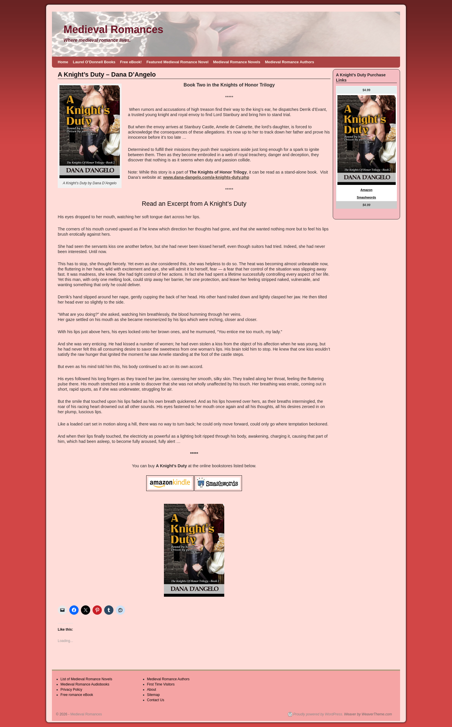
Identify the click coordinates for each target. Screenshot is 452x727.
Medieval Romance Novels (237, 62)
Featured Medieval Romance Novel (178, 62)
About (151, 690)
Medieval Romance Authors (289, 62)
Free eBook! (131, 62)
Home (63, 62)
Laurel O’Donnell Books (94, 62)
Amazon (366, 190)
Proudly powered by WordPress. (318, 714)
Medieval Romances (113, 29)
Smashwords (366, 197)
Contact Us (155, 700)
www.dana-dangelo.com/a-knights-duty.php (206, 177)
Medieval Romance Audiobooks (85, 684)
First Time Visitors (161, 684)
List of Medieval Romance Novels (86, 679)
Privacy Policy (71, 690)
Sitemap (153, 695)
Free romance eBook (77, 695)
